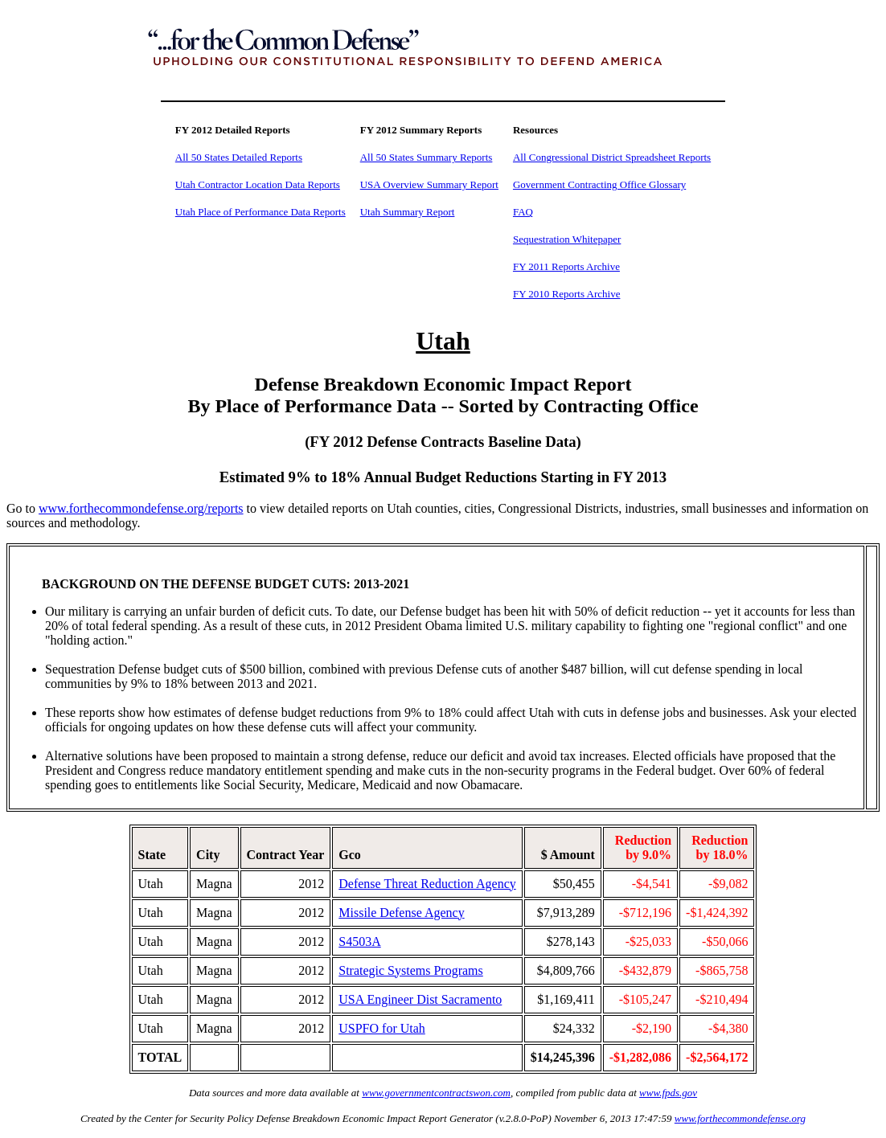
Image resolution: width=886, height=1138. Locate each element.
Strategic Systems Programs (410, 970)
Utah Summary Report (407, 212)
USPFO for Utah (381, 1028)
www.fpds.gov (668, 1093)
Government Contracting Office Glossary (599, 184)
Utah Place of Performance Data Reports (260, 212)
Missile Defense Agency (401, 912)
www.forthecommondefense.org (740, 1118)
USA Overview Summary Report (429, 184)
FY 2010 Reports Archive (566, 294)
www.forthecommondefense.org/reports (141, 508)
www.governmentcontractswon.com (436, 1093)
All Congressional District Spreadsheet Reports (612, 157)
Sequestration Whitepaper (567, 239)
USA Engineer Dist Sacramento (420, 999)
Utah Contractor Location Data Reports (257, 184)
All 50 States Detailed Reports (238, 157)
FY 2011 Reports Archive (566, 266)
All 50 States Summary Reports (426, 157)
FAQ (523, 212)
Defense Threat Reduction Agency (427, 883)
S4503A (359, 941)
